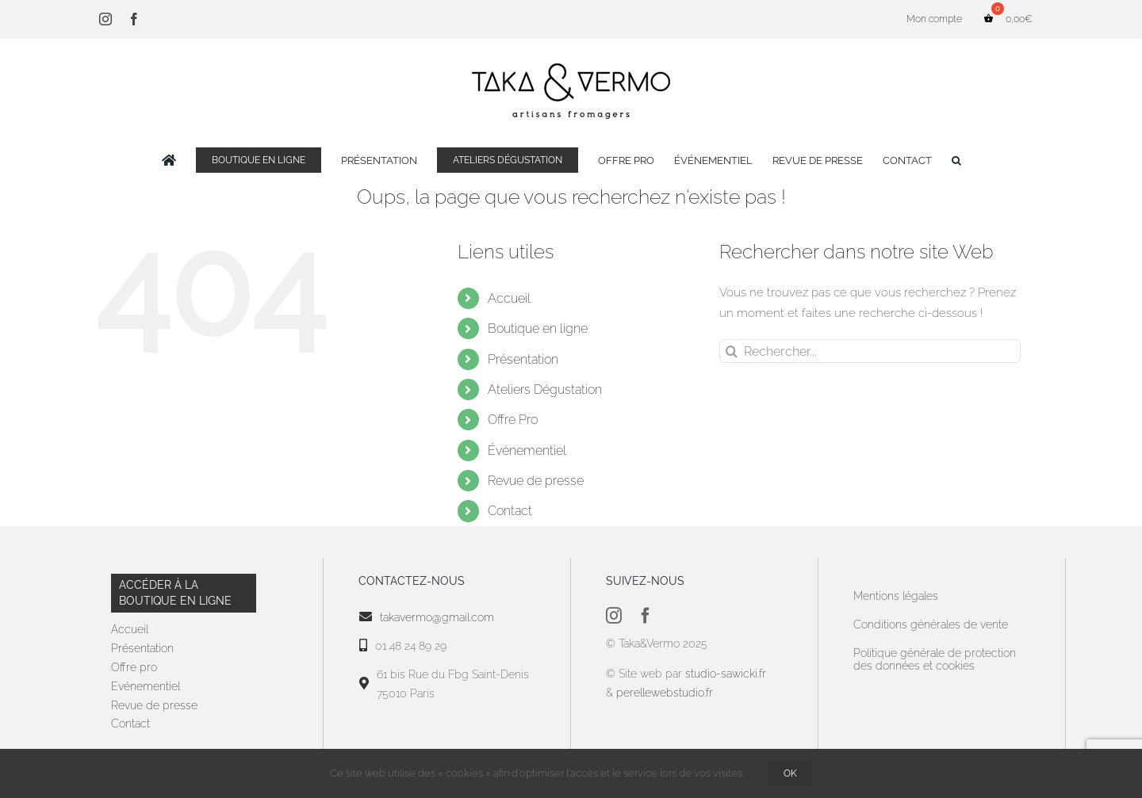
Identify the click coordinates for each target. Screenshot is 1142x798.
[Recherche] (731, 351)
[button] (956, 160)
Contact (510, 510)
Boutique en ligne (538, 328)
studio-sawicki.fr (727, 673)
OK (790, 773)
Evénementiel (145, 686)
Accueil (509, 298)
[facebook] (645, 616)
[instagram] (614, 616)
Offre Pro (513, 419)
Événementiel (527, 450)
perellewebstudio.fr (664, 692)
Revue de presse (536, 480)
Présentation (523, 359)
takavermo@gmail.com (437, 617)
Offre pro (134, 667)
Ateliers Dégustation (545, 389)
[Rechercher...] (870, 351)
